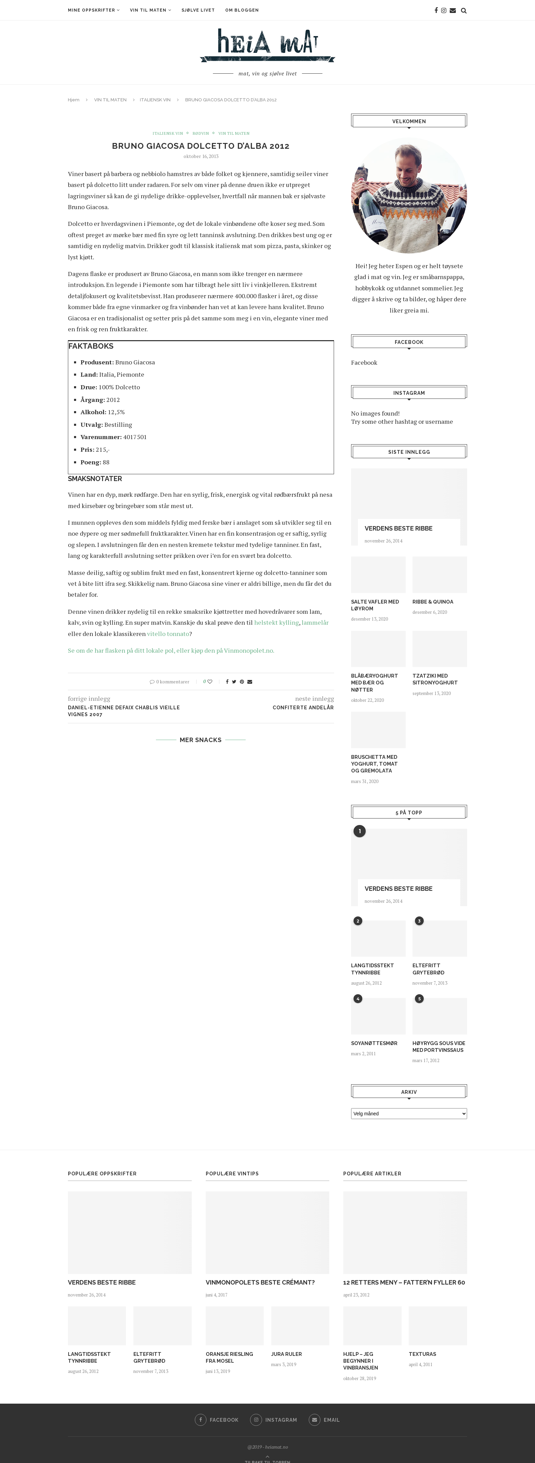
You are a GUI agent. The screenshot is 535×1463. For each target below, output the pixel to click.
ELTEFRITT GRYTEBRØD (428, 960)
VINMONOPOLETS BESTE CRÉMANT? (260, 1272)
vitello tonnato (168, 633)
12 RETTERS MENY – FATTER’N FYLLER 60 (404, 1272)
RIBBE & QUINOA (432, 601)
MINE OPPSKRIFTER (91, 10)
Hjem (73, 99)
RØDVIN (200, 133)
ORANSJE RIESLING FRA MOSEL (234, 1348)
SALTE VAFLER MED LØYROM (374, 605)
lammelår (315, 622)
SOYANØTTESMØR (373, 1034)
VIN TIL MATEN (148, 10)
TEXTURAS (422, 1344)
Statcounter (16, 1459)
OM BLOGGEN (242, 10)
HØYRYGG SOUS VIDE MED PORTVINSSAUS (438, 1037)
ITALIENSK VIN (155, 99)
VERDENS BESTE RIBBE (399, 528)
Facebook (364, 362)
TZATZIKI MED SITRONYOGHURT (434, 678)
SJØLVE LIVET (198, 10)
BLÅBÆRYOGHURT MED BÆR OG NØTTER (377, 678)
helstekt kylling (276, 622)
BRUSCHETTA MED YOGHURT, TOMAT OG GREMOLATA (377, 755)
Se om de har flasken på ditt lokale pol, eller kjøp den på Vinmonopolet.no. (171, 650)
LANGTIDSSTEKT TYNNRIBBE (371, 960)
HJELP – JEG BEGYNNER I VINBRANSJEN (372, 1348)
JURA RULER (286, 1344)
